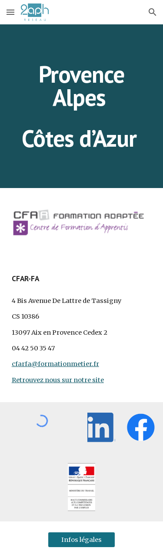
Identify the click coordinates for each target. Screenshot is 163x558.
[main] (81, 106)
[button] (10, 12)
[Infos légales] (81, 539)
